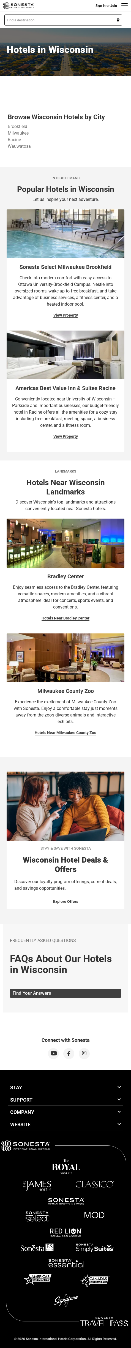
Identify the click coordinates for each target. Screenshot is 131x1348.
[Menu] (124, 6)
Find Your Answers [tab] (32, 993)
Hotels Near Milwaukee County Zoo (65, 732)
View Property (65, 315)
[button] (63, 20)
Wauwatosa (19, 146)
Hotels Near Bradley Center (65, 618)
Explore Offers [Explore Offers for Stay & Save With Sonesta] (65, 901)
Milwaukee (18, 133)
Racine (14, 139)
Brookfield (17, 126)
